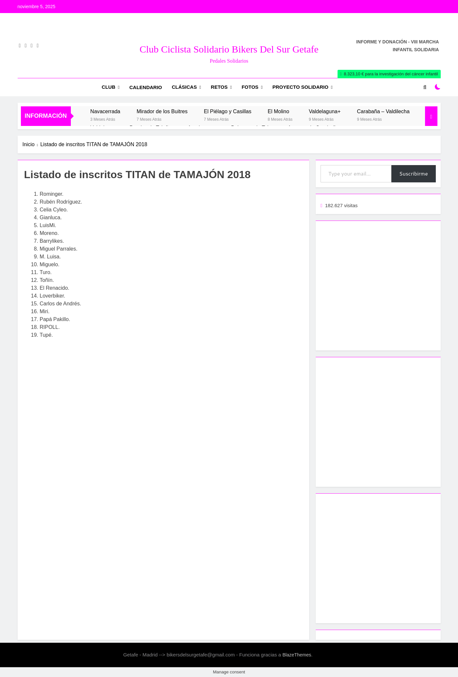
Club (109, 87)
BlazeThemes (296, 654)
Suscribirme (413, 173)
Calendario (145, 87)
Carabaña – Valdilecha (383, 111)
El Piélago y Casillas (227, 111)
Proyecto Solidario (300, 87)
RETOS (219, 87)
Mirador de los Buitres (161, 111)
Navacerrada (105, 111)
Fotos (250, 87)
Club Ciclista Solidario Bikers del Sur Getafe (228, 49)
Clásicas (184, 87)
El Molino (278, 111)
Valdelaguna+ (324, 111)
